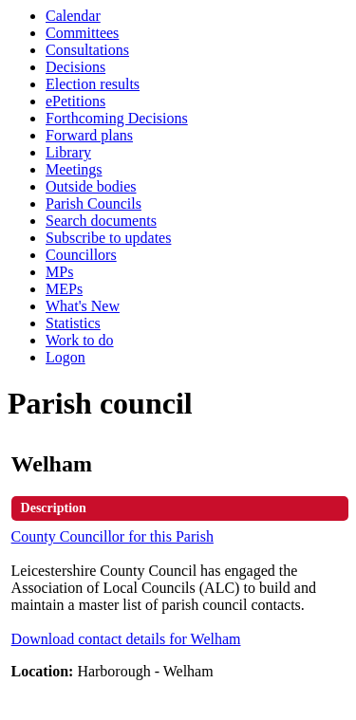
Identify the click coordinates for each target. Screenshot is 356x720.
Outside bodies (91, 186)
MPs (59, 272)
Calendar (73, 16)
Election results (93, 84)
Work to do (80, 340)
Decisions (75, 67)
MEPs (64, 289)
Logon (65, 357)
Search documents (101, 220)
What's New (83, 306)
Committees (82, 33)
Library (68, 152)
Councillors (81, 255)
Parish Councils (93, 203)
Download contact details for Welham (126, 639)
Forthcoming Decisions (117, 118)
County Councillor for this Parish (112, 536)
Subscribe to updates (108, 238)
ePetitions (75, 101)
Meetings (74, 169)
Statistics (73, 323)
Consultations (87, 50)
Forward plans (89, 135)
